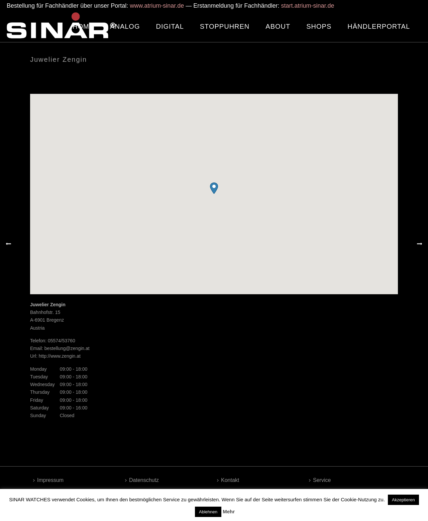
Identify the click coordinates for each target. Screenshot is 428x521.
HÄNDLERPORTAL (378, 26)
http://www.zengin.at (60, 356)
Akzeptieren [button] (403, 499)
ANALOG (125, 26)
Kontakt (228, 480)
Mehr (229, 511)
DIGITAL (170, 26)
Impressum (48, 480)
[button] (214, 188)
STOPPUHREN (225, 26)
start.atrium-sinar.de (307, 5)
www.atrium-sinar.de (157, 5)
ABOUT (277, 26)
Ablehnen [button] (208, 511)
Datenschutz (142, 480)
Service (320, 480)
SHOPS (318, 26)
